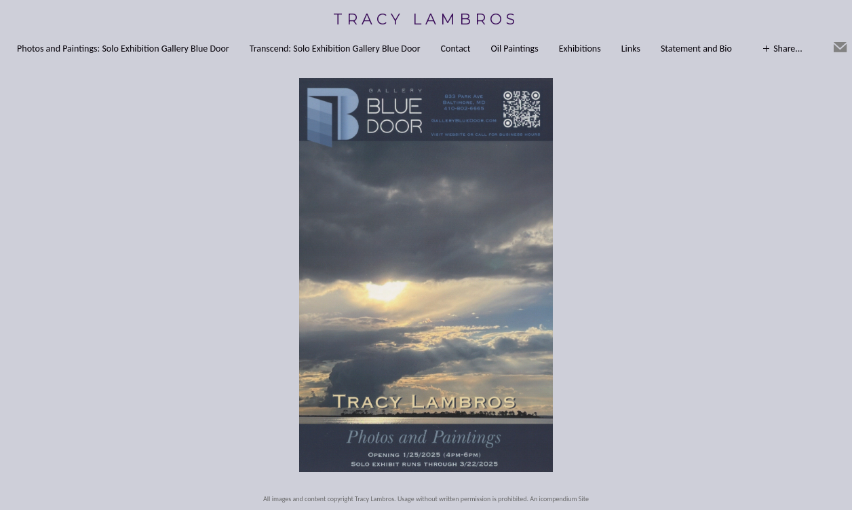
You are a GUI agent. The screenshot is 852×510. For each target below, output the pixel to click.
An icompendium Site (559, 498)
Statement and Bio (696, 48)
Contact (456, 48)
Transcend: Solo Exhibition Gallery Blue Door (335, 48)
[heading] (426, 19)
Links (630, 48)
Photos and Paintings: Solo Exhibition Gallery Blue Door (123, 48)
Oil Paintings (514, 48)
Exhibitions (580, 48)
